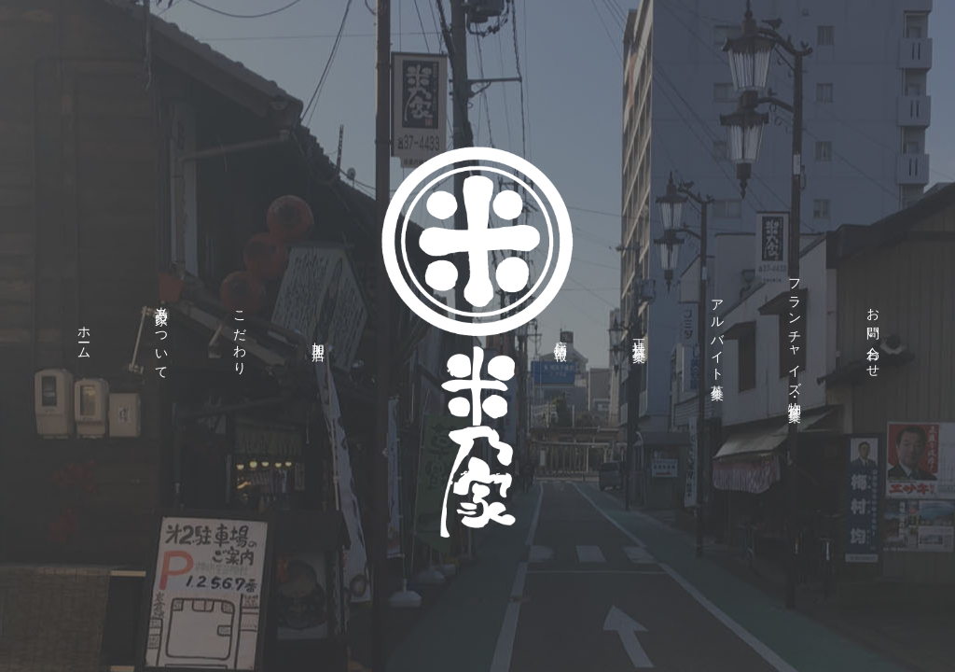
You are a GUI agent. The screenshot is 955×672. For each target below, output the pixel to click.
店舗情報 (561, 336)
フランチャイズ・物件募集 (795, 336)
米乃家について (162, 336)
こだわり (239, 336)
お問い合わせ (872, 336)
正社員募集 (638, 336)
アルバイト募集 (717, 336)
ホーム (83, 336)
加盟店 (318, 336)
